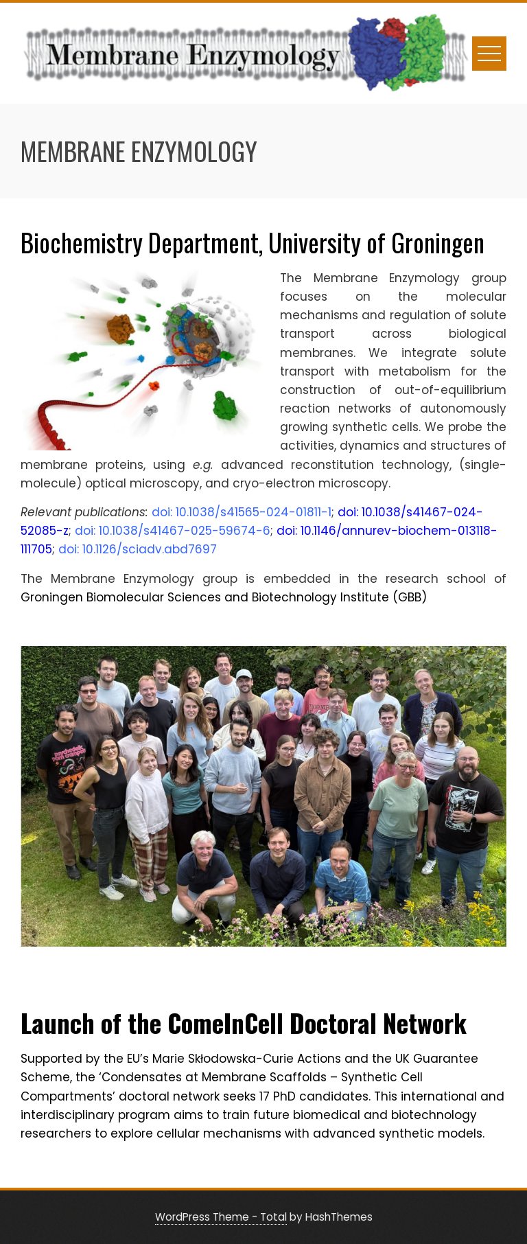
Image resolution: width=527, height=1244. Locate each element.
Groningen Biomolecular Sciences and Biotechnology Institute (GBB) (224, 597)
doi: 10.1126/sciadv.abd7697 (137, 549)
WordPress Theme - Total (221, 1217)
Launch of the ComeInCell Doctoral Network (244, 1022)
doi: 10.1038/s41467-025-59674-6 (172, 530)
